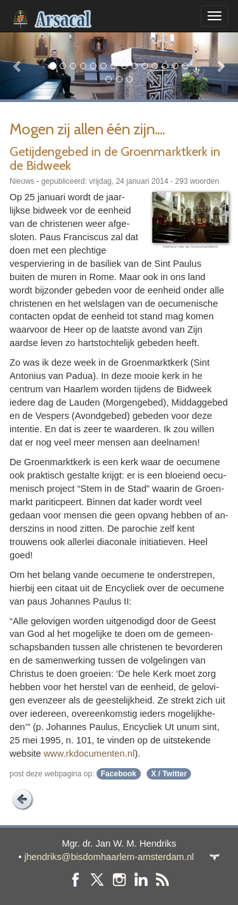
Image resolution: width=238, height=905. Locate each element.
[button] (18, 65)
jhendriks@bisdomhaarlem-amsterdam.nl (109, 857)
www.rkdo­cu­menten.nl (89, 753)
